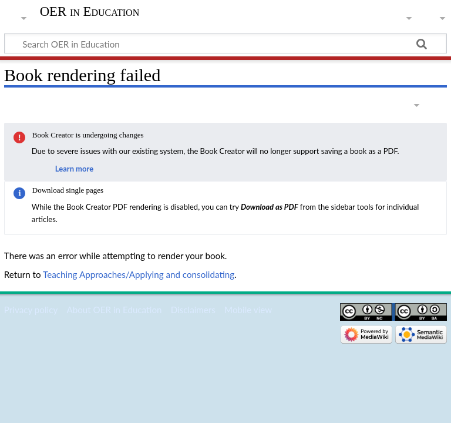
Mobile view (248, 309)
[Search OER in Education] (225, 43)
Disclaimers (193, 309)
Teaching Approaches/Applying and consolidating (138, 274)
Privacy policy (31, 309)
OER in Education (90, 11)
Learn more (74, 168)
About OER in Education (113, 309)
